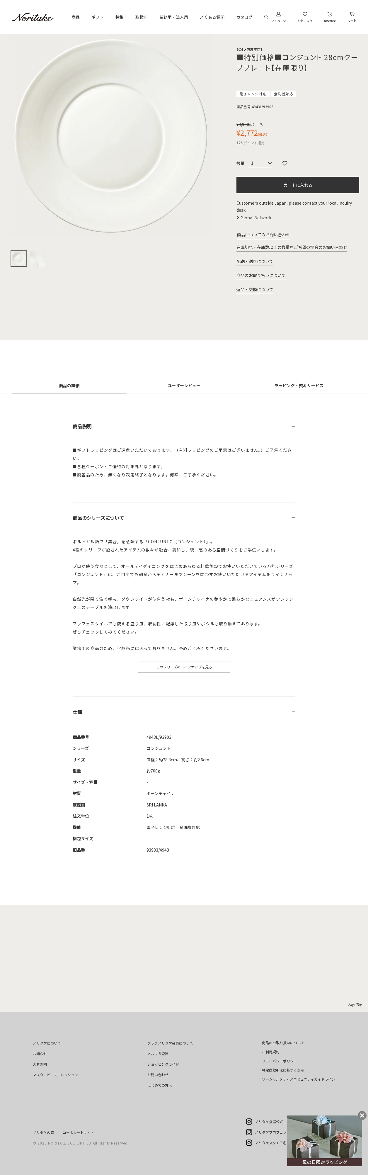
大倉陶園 (40, 1064)
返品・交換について (254, 289)
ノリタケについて (47, 1042)
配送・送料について (254, 261)
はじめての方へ (159, 1085)
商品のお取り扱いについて (261, 275)
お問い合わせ (157, 1074)
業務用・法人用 (173, 17)
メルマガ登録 (157, 1053)
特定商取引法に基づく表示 (283, 1069)
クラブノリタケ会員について (170, 1042)
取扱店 (141, 17)
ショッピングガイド (163, 1064)
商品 (75, 17)
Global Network (256, 217)
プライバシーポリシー (279, 1060)
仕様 (77, 711)
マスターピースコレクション (55, 1074)
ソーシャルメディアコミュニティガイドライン (298, 1078)
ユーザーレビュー (184, 385)
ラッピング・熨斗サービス (298, 385)
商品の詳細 (69, 385)
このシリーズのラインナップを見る (184, 666)
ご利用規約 (271, 1051)
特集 (119, 17)
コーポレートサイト (78, 1132)
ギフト (97, 17)
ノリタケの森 (43, 1132)
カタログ (244, 17)
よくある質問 (212, 17)
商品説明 (82, 426)
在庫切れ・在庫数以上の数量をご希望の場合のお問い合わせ (291, 247)
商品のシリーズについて (98, 517)
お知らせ (40, 1053)
